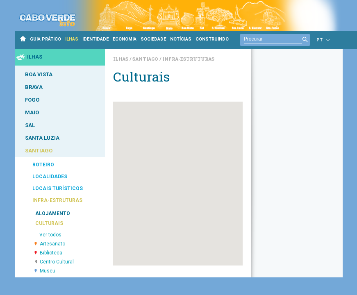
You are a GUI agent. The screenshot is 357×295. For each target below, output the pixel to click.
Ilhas (121, 59)
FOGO (32, 100)
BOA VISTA (38, 74)
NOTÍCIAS (180, 39)
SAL (30, 125)
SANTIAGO (38, 151)
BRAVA (34, 87)
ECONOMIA (124, 39)
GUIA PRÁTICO (45, 39)
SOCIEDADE (153, 39)
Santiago (145, 59)
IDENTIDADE (95, 39)
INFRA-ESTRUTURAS (57, 200)
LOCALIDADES (49, 176)
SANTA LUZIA (42, 138)
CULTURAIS (49, 223)
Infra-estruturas (188, 59)
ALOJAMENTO (52, 213)
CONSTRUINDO (212, 39)
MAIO (32, 112)
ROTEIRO (43, 165)
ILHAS (71, 39)
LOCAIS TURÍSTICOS (57, 188)
